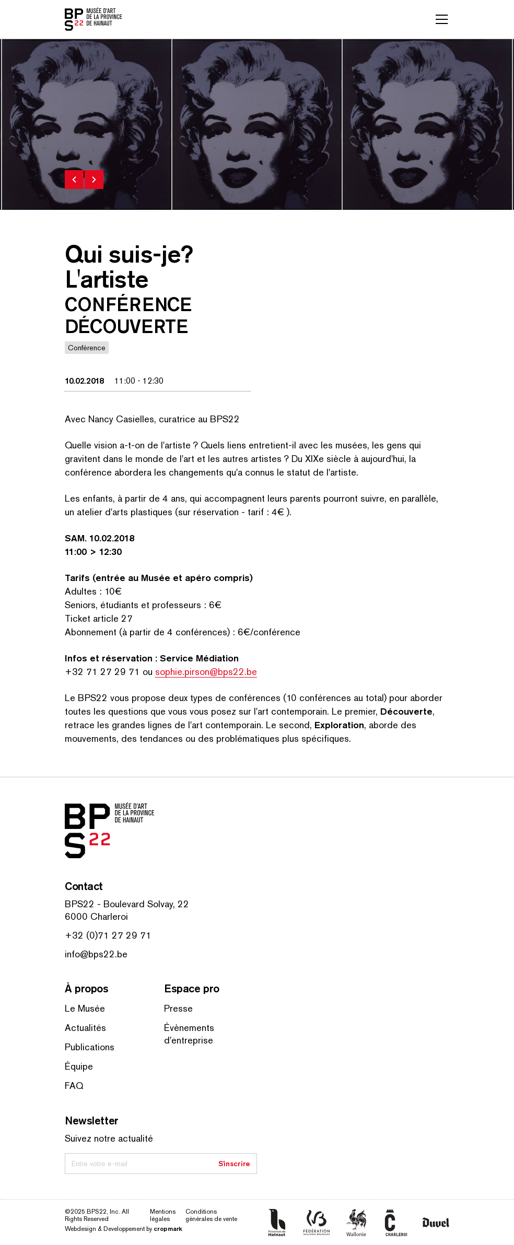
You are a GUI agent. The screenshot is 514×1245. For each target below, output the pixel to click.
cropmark (168, 1228)
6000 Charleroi (96, 916)
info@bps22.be (96, 954)
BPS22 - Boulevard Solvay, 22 (127, 904)
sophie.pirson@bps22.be (206, 672)
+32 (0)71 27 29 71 (108, 935)
